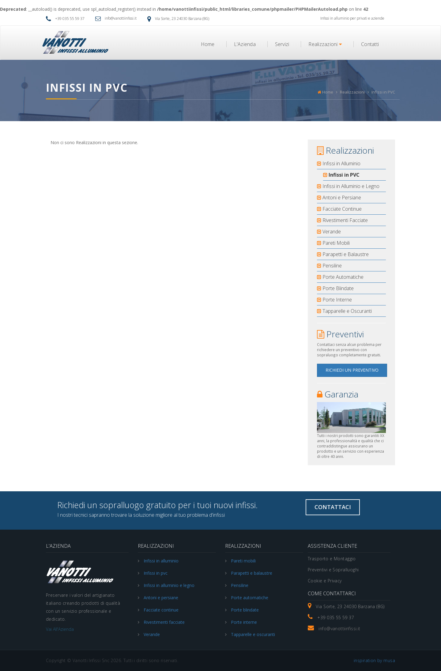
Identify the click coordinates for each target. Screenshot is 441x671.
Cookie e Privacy (325, 581)
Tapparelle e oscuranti (253, 634)
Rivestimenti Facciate (342, 220)
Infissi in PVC (341, 174)
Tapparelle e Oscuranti (344, 311)
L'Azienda (245, 44)
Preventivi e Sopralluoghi (333, 570)
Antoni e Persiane (339, 197)
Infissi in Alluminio (338, 163)
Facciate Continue (339, 208)
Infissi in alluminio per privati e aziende (352, 18)
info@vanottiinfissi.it (116, 18)
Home (208, 44)
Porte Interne (334, 299)
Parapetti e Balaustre (343, 254)
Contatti (370, 44)
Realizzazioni (325, 44)
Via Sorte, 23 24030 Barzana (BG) (178, 18)
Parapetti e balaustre (251, 573)
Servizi (282, 44)
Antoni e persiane (161, 597)
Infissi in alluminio (161, 561)
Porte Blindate (335, 288)
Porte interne (244, 622)
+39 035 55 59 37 (65, 18)
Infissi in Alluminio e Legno (348, 186)
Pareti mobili (243, 561)
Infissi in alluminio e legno (169, 585)
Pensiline (329, 265)
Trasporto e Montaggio (332, 559)
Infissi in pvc (156, 573)
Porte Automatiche (340, 277)
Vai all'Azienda (60, 629)
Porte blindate (245, 610)
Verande (329, 231)
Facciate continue (161, 610)
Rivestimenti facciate (164, 622)
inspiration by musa (374, 660)
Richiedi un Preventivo (352, 370)
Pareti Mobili (333, 243)
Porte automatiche (249, 597)
